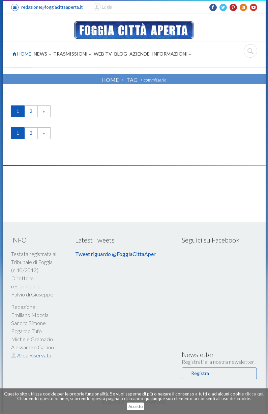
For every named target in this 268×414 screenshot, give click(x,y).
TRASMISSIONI (72, 54)
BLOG (120, 54)
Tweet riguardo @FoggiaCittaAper (115, 254)
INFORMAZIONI (171, 54)
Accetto (135, 406)
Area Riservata (31, 355)
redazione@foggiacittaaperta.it (47, 7)
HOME (21, 54)
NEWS (42, 54)
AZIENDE (139, 54)
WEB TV (103, 54)
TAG (132, 79)
